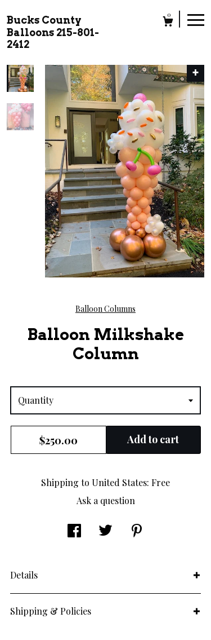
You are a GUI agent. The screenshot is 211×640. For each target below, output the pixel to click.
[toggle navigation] (195, 19)
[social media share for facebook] (74, 531)
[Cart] (168, 23)
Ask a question (106, 500)
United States (119, 482)
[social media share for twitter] (105, 531)
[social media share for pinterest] (136, 531)
